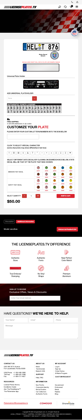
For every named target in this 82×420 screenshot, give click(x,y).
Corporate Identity (42, 387)
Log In (57, 367)
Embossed (59, 387)
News (38, 367)
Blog (56, 394)
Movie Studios (41, 389)
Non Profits (40, 385)
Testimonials (40, 369)
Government (59, 385)
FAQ (41, 378)
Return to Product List (67, 229)
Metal (57, 389)
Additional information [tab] (25, 221)
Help (37, 378)
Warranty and (32, 416)
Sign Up (58, 369)
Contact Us (9, 364)
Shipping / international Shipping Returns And (49, 414)
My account (60, 364)
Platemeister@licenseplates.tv (16, 403)
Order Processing (50, 416)
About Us (40, 364)
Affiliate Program (61, 373)
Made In (40, 371)
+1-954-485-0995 (19, 373)
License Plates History (12, 385)
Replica (57, 392)
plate (43, 127)
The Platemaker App (11, 391)
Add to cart (65, 196)
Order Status (59, 371)
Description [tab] (9, 221)
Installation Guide (10, 387)
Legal (13, 414)
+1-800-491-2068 (19, 374)
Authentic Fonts (41, 394)
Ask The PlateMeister (12, 389)
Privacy (21, 414)
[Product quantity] (31, 196)
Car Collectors (41, 392)
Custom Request (63, 377)
